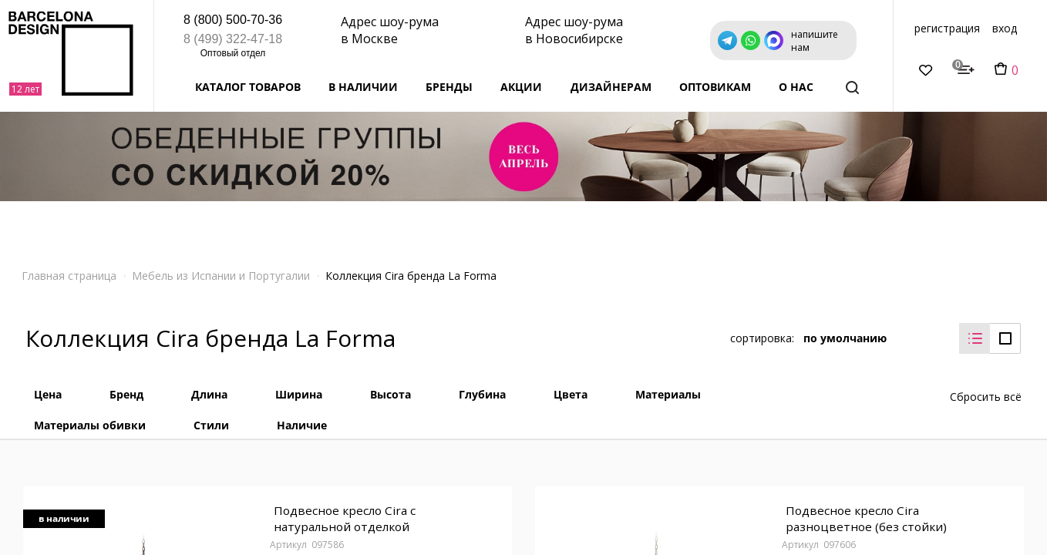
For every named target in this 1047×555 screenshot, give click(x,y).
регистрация (947, 28)
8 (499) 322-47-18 (232, 38)
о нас (796, 86)
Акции (521, 86)
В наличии (363, 86)
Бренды (449, 86)
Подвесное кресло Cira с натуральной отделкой (343, 511)
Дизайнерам (611, 86)
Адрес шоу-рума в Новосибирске (574, 30)
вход (1004, 28)
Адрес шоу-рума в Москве (390, 30)
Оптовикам (715, 86)
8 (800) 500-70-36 (232, 19)
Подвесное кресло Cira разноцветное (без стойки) (864, 511)
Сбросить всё (986, 385)
